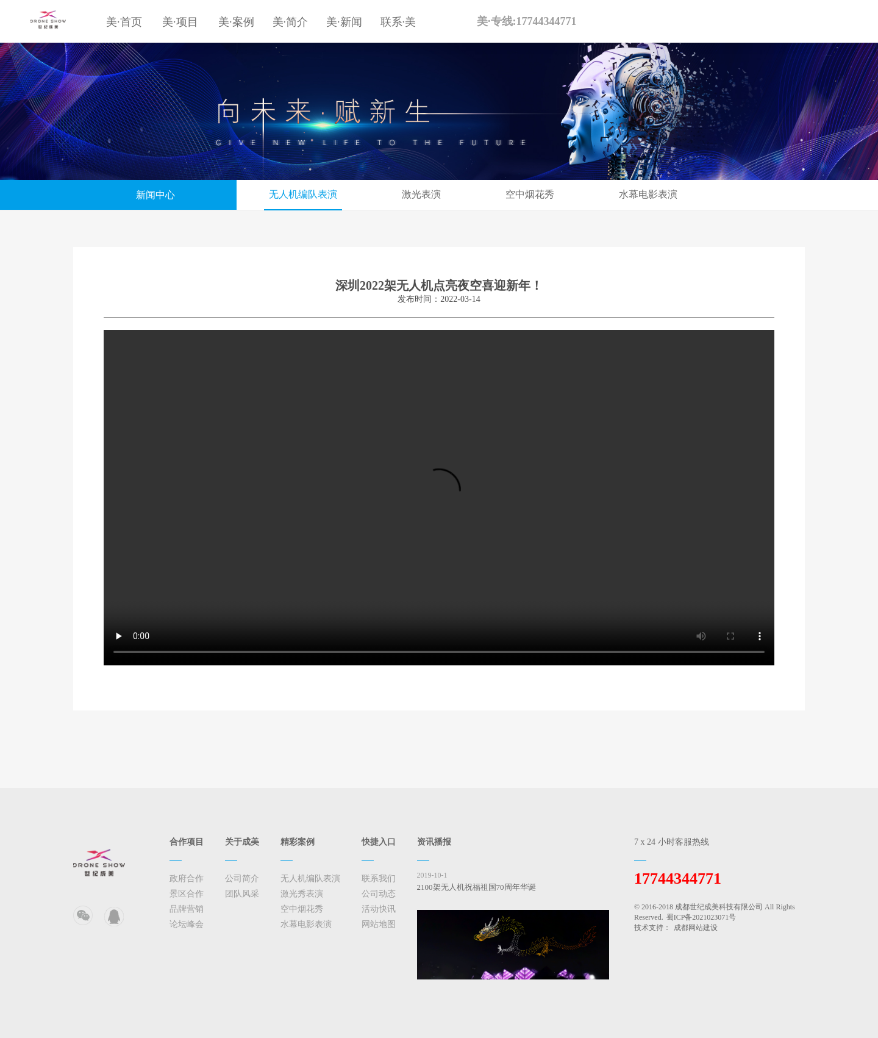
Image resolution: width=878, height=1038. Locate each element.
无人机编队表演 (303, 194)
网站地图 (379, 924)
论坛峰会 (187, 924)
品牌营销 (187, 909)
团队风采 (242, 893)
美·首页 (124, 22)
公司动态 (379, 893)
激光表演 (421, 194)
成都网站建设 (696, 927)
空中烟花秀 (529, 194)
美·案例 (236, 22)
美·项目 (180, 22)
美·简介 (291, 22)
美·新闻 (344, 22)
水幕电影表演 (648, 194)
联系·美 (398, 22)
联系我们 (379, 878)
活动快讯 (379, 909)
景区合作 (187, 893)
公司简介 (242, 878)
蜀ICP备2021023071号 (701, 917)
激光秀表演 (301, 893)
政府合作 (187, 878)
